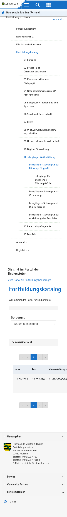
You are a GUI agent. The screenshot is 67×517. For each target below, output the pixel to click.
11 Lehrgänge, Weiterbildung (39, 157)
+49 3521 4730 (29, 457)
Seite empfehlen (16, 492)
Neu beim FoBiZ (25, 36)
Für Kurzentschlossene (28, 44)
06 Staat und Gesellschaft (38, 114)
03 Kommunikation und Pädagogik (36, 81)
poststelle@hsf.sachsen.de (35, 463)
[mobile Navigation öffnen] (26, 5)
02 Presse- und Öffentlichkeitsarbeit (35, 69)
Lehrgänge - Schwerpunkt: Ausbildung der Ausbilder (43, 216)
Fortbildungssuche (26, 28)
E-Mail (13, 502)
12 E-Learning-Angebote (37, 226)
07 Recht (28, 122)
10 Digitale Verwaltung (36, 149)
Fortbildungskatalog (27, 52)
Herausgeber (14, 436)
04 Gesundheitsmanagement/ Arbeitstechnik (40, 92)
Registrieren (22, 250)
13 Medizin (30, 234)
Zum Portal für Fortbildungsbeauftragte (29, 280)
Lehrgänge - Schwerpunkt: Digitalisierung (43, 204)
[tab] (33, 437)
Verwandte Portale (17, 484)
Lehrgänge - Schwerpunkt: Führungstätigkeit (43, 166)
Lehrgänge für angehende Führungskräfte (43, 179)
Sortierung (18, 317)
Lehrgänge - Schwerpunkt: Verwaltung (43, 193)
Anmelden (21, 242)
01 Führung (30, 59)
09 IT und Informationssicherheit (42, 141)
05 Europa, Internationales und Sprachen (41, 104)
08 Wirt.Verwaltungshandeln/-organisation (40, 131)
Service (11, 476)
